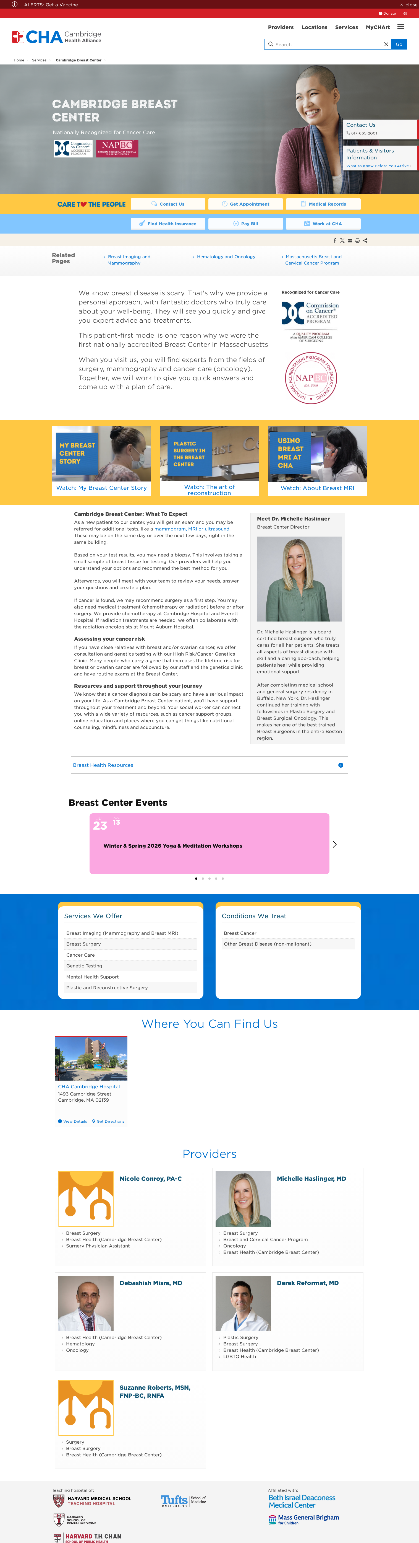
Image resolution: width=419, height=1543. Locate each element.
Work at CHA (323, 223)
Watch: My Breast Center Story (101, 487)
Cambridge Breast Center (78, 60)
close (411, 4)
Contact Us (168, 203)
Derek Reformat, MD (308, 1282)
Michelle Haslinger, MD (311, 1178)
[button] (337, 844)
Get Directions (110, 1121)
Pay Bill (245, 223)
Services (39, 60)
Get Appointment (246, 203)
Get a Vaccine (62, 4)
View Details (75, 1121)
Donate (389, 13)
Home (19, 60)
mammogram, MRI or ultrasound (191, 528)
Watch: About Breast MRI (317, 488)
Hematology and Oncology (226, 256)
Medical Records (323, 203)
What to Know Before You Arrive (379, 165)
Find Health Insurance (168, 223)
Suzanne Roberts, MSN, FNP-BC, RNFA (155, 1391)
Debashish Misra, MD (151, 1282)
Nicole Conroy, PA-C (151, 1178)
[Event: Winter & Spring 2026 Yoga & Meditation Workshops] (209, 843)
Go (399, 44)
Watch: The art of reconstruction (209, 489)
